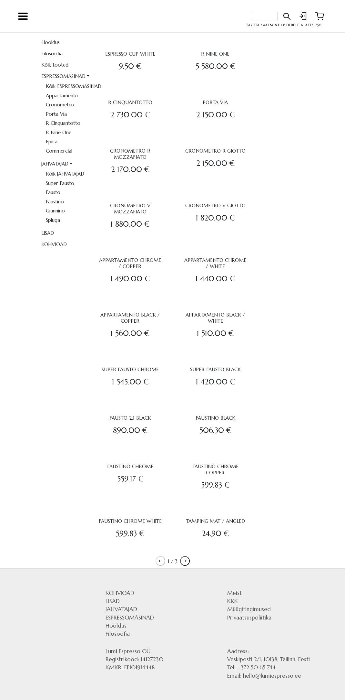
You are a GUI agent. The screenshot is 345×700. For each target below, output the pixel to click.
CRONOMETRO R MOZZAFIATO (130, 154)
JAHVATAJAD (54, 164)
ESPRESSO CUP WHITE (130, 54)
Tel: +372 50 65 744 (251, 667)
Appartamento (62, 95)
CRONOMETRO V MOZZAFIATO (130, 208)
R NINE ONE (215, 54)
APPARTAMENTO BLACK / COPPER (130, 318)
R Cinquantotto (63, 123)
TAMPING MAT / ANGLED (215, 521)
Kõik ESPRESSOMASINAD (69, 86)
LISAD (47, 233)
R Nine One (58, 132)
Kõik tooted (54, 65)
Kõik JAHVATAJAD (65, 174)
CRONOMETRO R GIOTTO (215, 151)
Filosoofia (52, 53)
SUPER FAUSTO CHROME (130, 369)
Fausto (53, 192)
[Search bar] (265, 16)
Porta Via (56, 114)
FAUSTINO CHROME (130, 466)
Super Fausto (60, 183)
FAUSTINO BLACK (215, 418)
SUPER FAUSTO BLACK (215, 369)
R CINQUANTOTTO (130, 102)
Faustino (55, 202)
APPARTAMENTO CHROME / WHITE (215, 263)
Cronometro (60, 105)
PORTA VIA (215, 102)
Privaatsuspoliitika (249, 617)
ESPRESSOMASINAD (63, 76)
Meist (234, 593)
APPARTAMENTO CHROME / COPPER (130, 263)
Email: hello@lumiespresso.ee (264, 675)
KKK (232, 601)
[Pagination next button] (185, 561)
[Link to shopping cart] (318, 16)
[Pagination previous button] (160, 561)
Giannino (55, 211)
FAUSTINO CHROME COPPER (215, 469)
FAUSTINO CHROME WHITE (130, 521)
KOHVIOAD (54, 244)
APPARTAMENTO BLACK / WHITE (215, 318)
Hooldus (50, 42)
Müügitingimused (249, 609)
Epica (51, 141)
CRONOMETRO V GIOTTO (215, 205)
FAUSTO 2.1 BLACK (130, 418)
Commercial (59, 151)
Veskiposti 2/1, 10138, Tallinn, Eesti (268, 659)
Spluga (53, 220)
